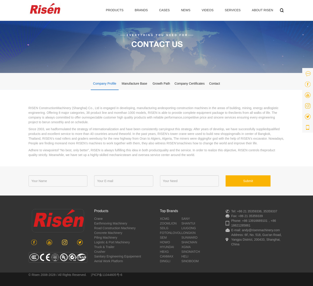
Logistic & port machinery (112, 242)
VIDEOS (207, 10)
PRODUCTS (115, 10)
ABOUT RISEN (262, 10)
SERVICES (233, 10)
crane (98, 218)
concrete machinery (108, 233)
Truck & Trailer (104, 247)
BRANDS (141, 10)
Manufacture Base (134, 83)
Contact (214, 83)
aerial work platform (108, 261)
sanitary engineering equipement (117, 256)
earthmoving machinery (110, 223)
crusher (99, 251)
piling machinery (105, 237)
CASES (164, 10)
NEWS (185, 10)
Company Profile (104, 83)
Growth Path (161, 83)
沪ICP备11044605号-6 (106, 275)
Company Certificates (190, 83)
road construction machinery (114, 228)
